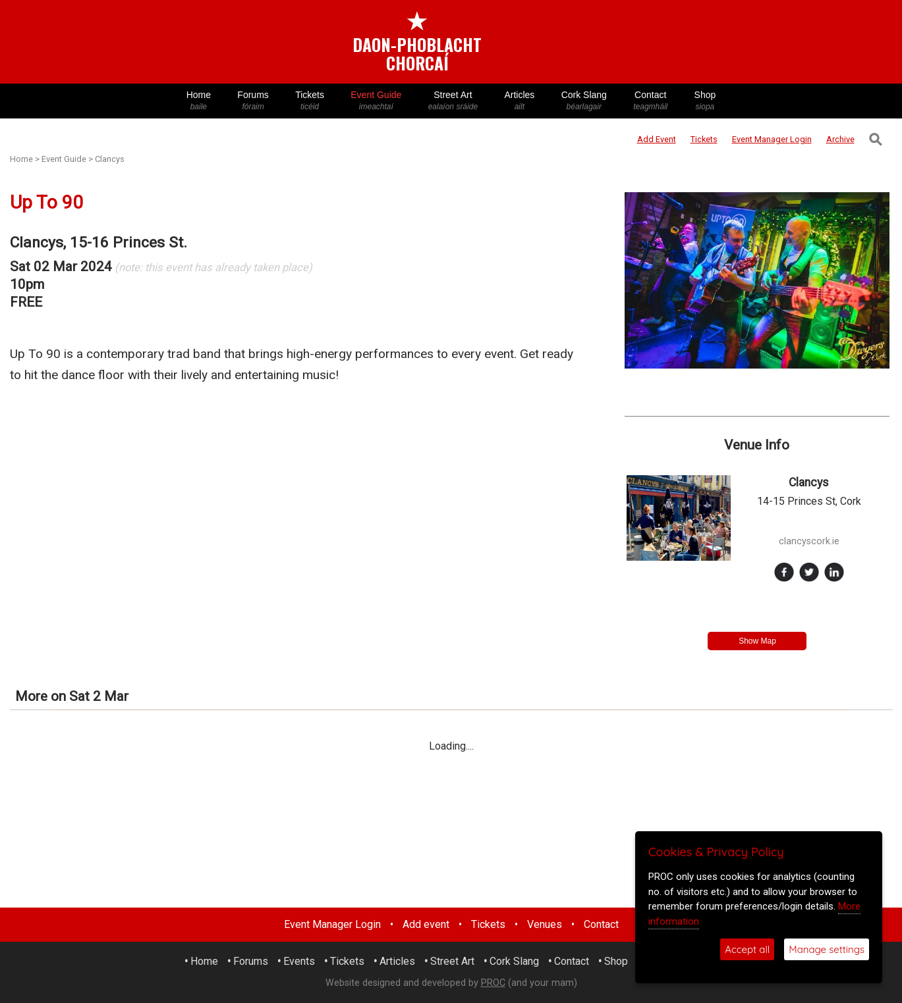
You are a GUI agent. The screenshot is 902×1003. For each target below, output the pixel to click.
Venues (544, 924)
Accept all (747, 949)
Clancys (110, 159)
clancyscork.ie (809, 541)
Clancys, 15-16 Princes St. (98, 242)
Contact (650, 101)
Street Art (453, 101)
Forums (253, 101)
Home (199, 101)
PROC (493, 983)
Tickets (310, 101)
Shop (704, 101)
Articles (519, 101)
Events (299, 961)
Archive (840, 139)
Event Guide (376, 101)
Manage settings (826, 949)
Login (772, 139)
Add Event (656, 139)
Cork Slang (583, 101)
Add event (426, 924)
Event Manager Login (332, 924)
